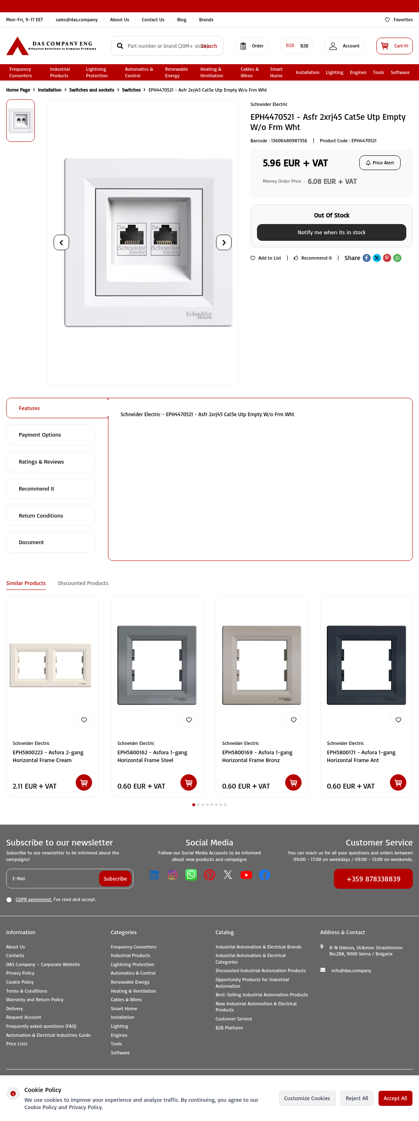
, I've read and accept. (51, 899)
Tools (378, 72)
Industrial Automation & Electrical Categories (251, 958)
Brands (206, 19)
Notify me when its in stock (331, 232)
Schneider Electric (268, 104)
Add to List (265, 258)
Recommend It (313, 258)
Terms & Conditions (26, 991)
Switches (131, 90)
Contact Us (153, 19)
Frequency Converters (20, 72)
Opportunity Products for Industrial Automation (252, 982)
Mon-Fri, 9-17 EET (24, 19)
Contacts (15, 955)
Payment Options (40, 434)
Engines (358, 72)
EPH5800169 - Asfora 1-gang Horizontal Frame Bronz (257, 756)
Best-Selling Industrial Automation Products (262, 994)
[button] (61, 242)
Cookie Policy (20, 982)
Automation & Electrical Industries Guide (48, 1035)
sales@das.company (76, 19)
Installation (308, 72)
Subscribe (115, 878)
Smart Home (276, 72)
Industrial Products (60, 72)
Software (400, 72)
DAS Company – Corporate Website (43, 964)
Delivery (14, 1008)
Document (31, 541)
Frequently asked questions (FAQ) (41, 1026)
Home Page (18, 90)
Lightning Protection (97, 72)
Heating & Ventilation (211, 72)
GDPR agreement (33, 899)
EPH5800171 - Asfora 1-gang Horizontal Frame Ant (361, 756)
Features (29, 407)
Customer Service (234, 1019)
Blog (182, 19)
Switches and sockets (91, 90)
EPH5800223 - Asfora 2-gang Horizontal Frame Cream (48, 756)
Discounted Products (83, 582)
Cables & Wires (250, 72)
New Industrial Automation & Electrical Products (256, 1006)
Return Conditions (41, 515)
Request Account (23, 1017)
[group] (142, 242)
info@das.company (351, 970)
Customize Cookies (307, 1097)
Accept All (395, 1097)
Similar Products (26, 582)
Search (209, 45)
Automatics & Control (139, 72)
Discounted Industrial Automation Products (261, 970)
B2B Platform (229, 1028)
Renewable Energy (176, 72)
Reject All (357, 1097)
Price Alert (380, 162)
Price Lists (16, 1043)
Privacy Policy (20, 973)
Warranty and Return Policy (34, 999)
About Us (119, 19)
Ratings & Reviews (41, 461)
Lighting (335, 72)
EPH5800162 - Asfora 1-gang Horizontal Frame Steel (152, 756)
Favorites (399, 19)
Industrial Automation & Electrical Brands (259, 947)
